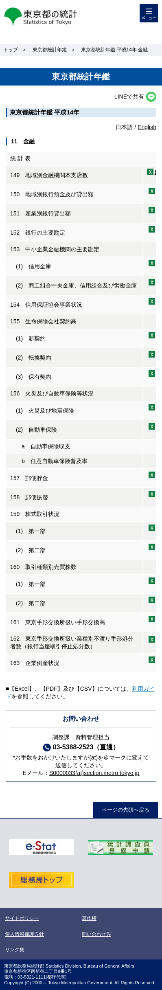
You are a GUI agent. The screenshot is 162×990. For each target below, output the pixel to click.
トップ (10, 50)
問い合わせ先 (96, 934)
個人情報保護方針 (24, 934)
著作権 (89, 918)
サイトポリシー (22, 918)
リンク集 (14, 950)
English (147, 127)
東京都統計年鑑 (50, 50)
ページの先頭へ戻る (125, 810)
